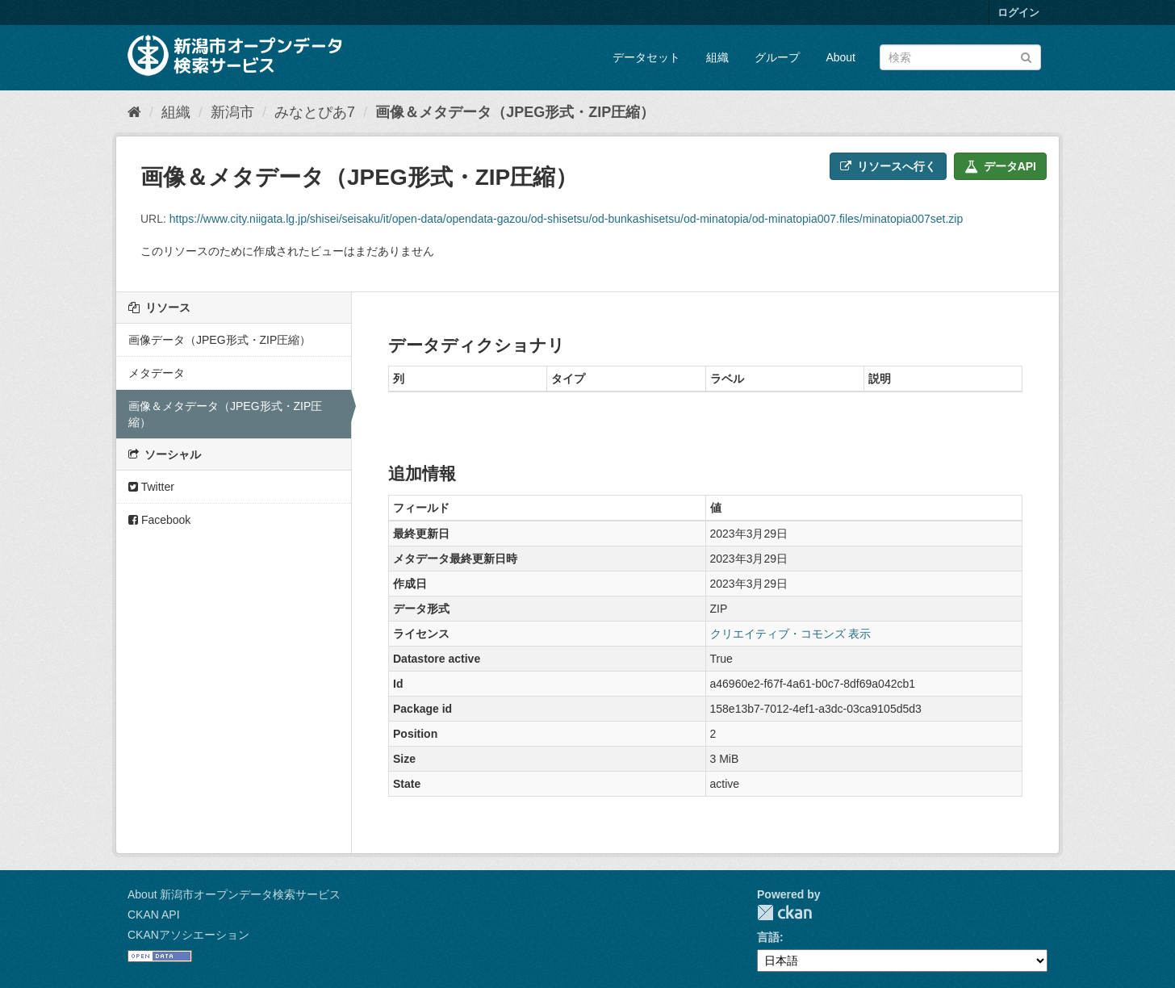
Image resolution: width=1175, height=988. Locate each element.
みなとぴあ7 (314, 112)
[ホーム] (134, 112)
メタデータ (156, 372)
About (840, 57)
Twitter (151, 486)
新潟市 (232, 112)
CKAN (784, 912)
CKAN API (154, 914)
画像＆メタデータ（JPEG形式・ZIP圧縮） (514, 112)
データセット (646, 57)
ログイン (1018, 12)
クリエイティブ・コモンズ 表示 (791, 633)
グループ (777, 57)
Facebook (159, 519)
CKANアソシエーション (188, 934)
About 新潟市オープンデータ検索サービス (234, 894)
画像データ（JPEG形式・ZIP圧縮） (219, 339)
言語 (768, 937)
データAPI (1000, 166)
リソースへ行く (888, 166)
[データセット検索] (960, 57)
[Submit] (1026, 56)
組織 (717, 57)
